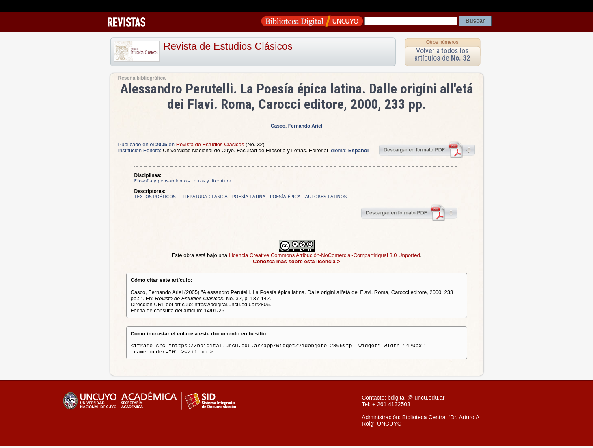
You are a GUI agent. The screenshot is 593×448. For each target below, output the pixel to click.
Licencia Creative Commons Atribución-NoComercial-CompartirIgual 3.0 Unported (324, 255)
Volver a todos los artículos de (442, 54)
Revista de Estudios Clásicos (228, 46)
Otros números (442, 42)
